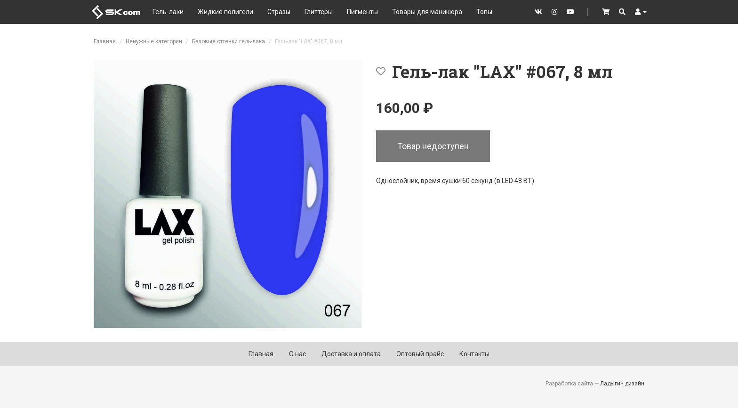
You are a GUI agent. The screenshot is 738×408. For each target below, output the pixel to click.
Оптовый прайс (420, 354)
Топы (484, 12)
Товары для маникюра (427, 12)
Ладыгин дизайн (622, 383)
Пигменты (362, 12)
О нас (297, 354)
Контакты (474, 354)
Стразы (278, 12)
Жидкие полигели (225, 12)
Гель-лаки (168, 12)
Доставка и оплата (351, 354)
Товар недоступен (433, 146)
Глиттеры (319, 12)
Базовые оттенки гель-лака (228, 41)
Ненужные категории (154, 41)
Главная (105, 41)
